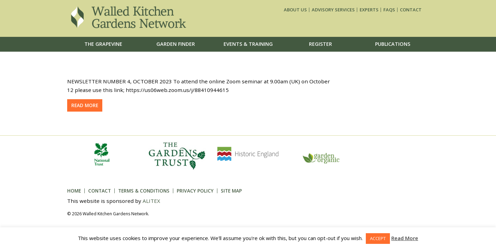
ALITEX (151, 200)
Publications (392, 44)
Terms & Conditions (143, 190)
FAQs (389, 10)
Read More (404, 238)
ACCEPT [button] (378, 238)
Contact (411, 10)
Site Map (231, 190)
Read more (84, 105)
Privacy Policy (195, 190)
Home (74, 190)
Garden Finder (175, 44)
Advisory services (333, 10)
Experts (369, 10)
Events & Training (248, 44)
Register (320, 44)
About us (295, 10)
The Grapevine (103, 44)
